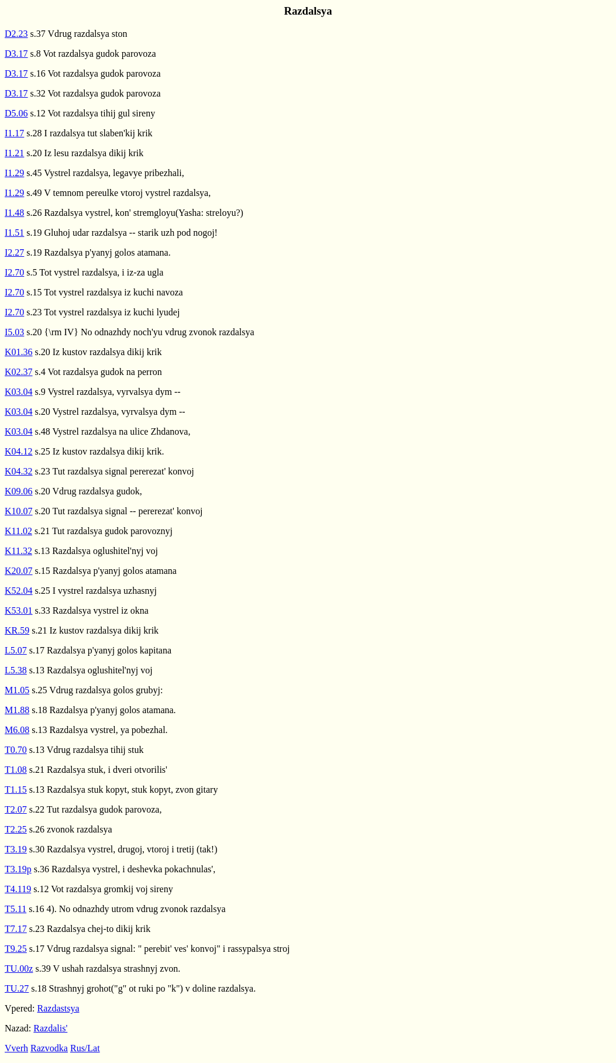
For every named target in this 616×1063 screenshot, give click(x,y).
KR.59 (17, 630)
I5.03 (14, 332)
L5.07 (16, 650)
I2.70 (14, 272)
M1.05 (17, 690)
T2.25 (16, 829)
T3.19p (18, 869)
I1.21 (14, 153)
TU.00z (19, 968)
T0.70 (16, 750)
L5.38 (16, 670)
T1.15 (16, 789)
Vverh (16, 1048)
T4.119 (18, 889)
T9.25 (16, 949)
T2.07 (16, 809)
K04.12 (19, 451)
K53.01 (19, 610)
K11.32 (18, 551)
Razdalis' (50, 1028)
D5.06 (16, 113)
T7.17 (16, 929)
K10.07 (19, 511)
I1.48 (14, 213)
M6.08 (17, 730)
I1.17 (14, 133)
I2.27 (14, 252)
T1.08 (16, 770)
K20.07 (19, 571)
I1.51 (14, 233)
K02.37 (19, 372)
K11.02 (18, 531)
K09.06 (19, 491)
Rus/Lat (85, 1048)
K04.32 (19, 471)
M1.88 (17, 710)
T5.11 (15, 909)
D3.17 (16, 54)
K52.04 (19, 591)
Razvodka (49, 1048)
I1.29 (14, 173)
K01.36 (19, 352)
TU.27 (17, 988)
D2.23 (16, 34)
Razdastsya (58, 1008)
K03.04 (19, 392)
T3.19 (16, 849)
